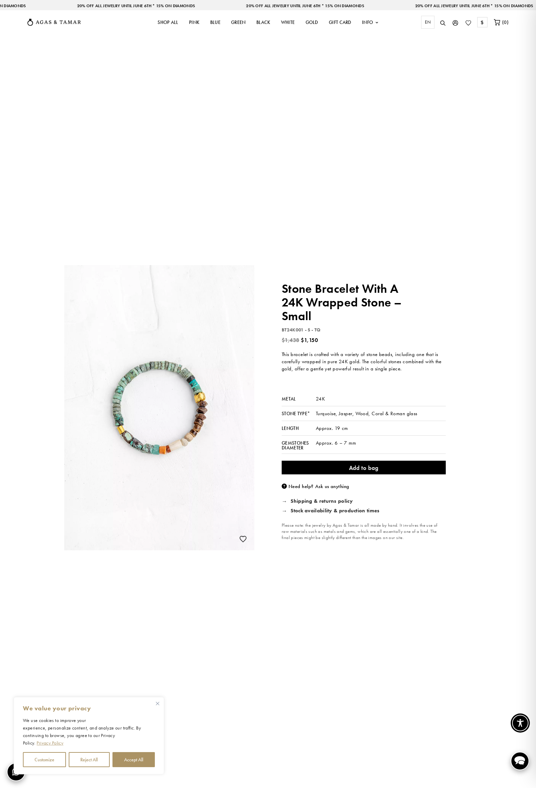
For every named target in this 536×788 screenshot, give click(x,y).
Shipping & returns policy (322, 501)
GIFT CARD (340, 22)
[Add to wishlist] (243, 539)
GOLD (312, 22)
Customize (44, 760)
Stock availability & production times (335, 511)
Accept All (133, 760)
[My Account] (455, 22)
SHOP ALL (168, 22)
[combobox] (426, 22)
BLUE (215, 22)
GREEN (238, 22)
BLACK (263, 22)
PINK (194, 22)
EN (428, 22)
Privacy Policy (50, 743)
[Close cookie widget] (157, 703)
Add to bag (364, 468)
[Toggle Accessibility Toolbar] (520, 723)
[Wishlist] (468, 22)
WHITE (288, 22)
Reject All (89, 760)
